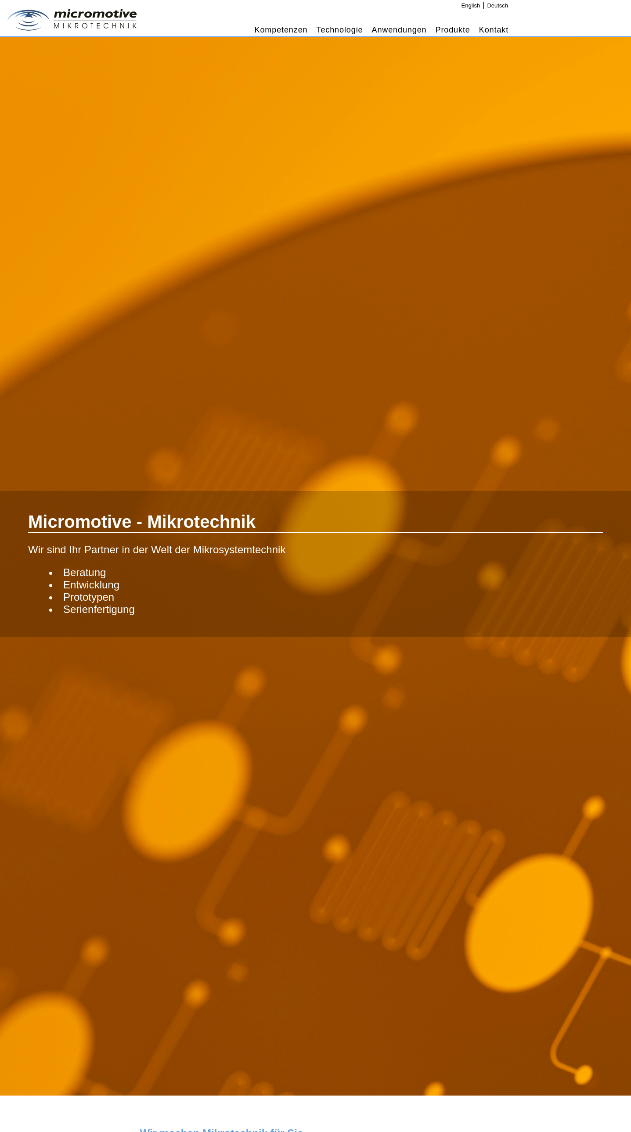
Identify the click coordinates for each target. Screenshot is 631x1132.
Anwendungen (398, 29)
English (471, 5)
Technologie (340, 29)
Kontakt (493, 29)
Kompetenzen (281, 29)
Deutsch (497, 5)
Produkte (453, 29)
